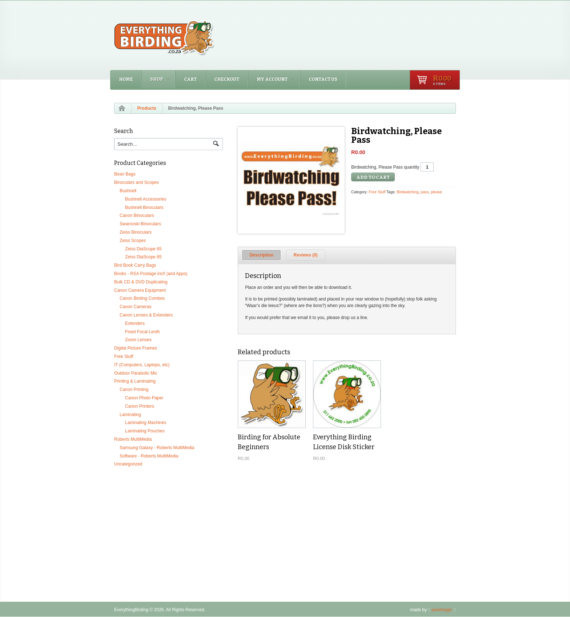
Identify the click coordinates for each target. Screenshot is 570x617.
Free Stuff (377, 192)
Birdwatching (407, 192)
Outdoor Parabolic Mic (135, 373)
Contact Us (323, 79)
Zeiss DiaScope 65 (143, 248)
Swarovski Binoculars (140, 223)
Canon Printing (134, 389)
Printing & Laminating (135, 381)
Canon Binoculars (137, 215)
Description (261, 255)
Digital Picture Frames (135, 348)
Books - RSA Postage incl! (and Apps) (150, 273)
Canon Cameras (135, 306)
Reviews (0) (306, 255)
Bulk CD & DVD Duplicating (141, 282)
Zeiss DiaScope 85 (143, 256)
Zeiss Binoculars (136, 232)
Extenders (135, 323)
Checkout (226, 79)
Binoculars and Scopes (136, 182)
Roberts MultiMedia (133, 439)
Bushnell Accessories (145, 199)
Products (146, 108)
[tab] (261, 255)
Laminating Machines (145, 422)
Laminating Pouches (145, 430)
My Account (271, 80)
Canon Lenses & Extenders (146, 315)
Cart (190, 79)
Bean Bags (125, 174)
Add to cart (373, 177)
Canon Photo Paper (144, 397)
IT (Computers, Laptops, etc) (142, 364)
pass (425, 192)
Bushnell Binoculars (144, 207)
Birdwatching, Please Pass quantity (385, 167)
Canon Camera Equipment (140, 290)
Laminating (130, 414)
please (436, 192)
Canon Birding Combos (142, 298)
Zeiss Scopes (133, 240)
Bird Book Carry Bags (135, 265)
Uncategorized (128, 464)
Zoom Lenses (138, 339)
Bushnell (128, 190)
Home (126, 79)
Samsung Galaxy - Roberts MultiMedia (157, 447)
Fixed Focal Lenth (142, 331)
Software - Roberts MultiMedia (149, 456)
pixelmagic (441, 609)
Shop (155, 80)
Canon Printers (139, 406)
